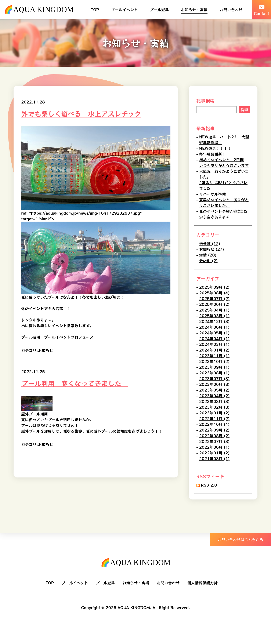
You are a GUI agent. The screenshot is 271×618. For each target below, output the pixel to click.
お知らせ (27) (211, 249)
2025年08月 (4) (214, 292)
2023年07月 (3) (214, 378)
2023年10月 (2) (214, 361)
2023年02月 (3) (214, 407)
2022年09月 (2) (214, 430)
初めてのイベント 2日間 (221, 160)
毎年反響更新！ (212, 154)
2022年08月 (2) (214, 435)
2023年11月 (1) (214, 355)
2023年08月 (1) (214, 372)
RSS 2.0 (206, 485)
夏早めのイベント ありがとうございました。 (224, 202)
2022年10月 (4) (214, 424)
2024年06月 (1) (214, 327)
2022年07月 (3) (214, 441)
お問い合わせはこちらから (240, 539)
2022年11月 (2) (214, 418)
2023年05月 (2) (214, 390)
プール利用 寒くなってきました (74, 383)
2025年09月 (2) (214, 287)
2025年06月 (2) (214, 304)
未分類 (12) (209, 243)
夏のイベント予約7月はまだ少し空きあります (223, 214)
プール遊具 (159, 9)
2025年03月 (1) (214, 315)
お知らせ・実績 (194, 9)
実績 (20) (207, 255)
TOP (95, 9)
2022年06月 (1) (214, 447)
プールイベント (124, 9)
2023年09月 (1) (214, 367)
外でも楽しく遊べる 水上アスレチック (81, 113)
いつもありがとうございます (224, 165)
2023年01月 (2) (214, 412)
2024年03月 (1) (214, 344)
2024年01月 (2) (214, 350)
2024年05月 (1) (214, 332)
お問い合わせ (231, 9)
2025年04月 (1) (214, 310)
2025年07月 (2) (214, 298)
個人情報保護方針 (202, 582)
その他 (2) (208, 260)
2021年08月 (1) (214, 458)
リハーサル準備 (212, 194)
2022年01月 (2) (214, 452)
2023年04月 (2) (214, 395)
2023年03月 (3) (214, 401)
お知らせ (45, 350)
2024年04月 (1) (214, 338)
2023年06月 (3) (214, 384)
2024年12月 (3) (214, 321)
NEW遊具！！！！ (215, 148)
